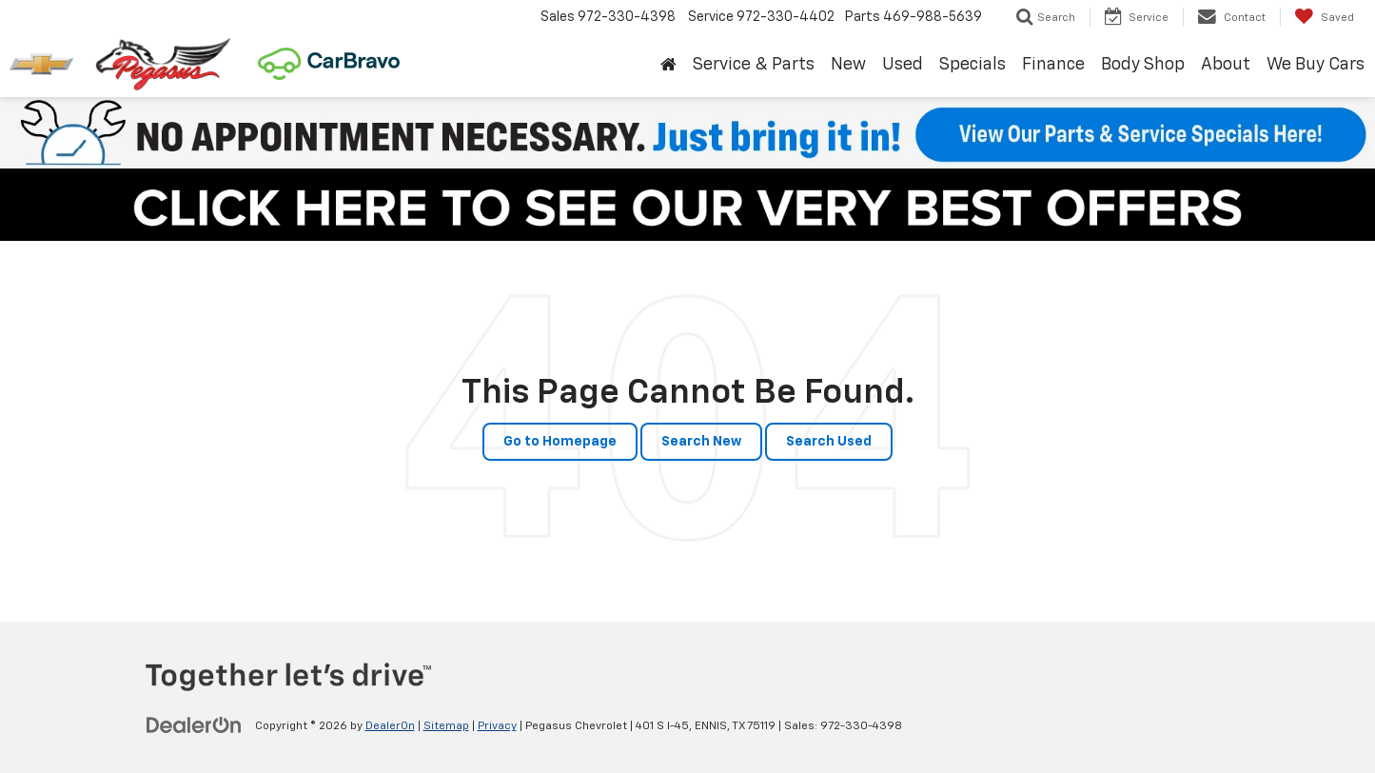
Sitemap (446, 726)
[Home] (669, 65)
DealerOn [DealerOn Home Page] (390, 726)
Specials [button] (972, 64)
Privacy (497, 726)
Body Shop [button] (1143, 64)
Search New (701, 441)
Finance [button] (1053, 64)
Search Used (829, 441)
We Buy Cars (1316, 64)
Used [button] (902, 64)
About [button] (1225, 64)
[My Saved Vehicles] (1324, 17)
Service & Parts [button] (754, 64)
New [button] (848, 64)
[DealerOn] (194, 725)
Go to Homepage (560, 441)
